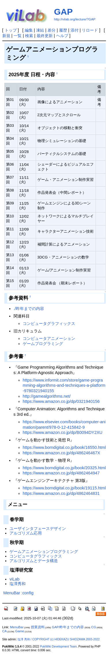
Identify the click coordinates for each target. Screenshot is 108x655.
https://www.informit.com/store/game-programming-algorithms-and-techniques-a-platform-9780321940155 (64, 385)
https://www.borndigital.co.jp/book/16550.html (64, 447)
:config (27, 593)
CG (93, 627)
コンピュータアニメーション (49, 338)
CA (4, 631)
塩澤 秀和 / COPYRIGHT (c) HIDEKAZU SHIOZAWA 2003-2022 (59, 639)
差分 (52, 30)
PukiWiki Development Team (58, 646)
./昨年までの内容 (29, 308)
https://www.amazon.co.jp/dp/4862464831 (61, 493)
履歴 (63, 30)
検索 (29, 35)
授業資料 (38, 627)
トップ (11, 30)
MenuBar (11, 593)
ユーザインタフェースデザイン (38, 528)
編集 (29, 30)
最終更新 (45, 35)
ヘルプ (62, 35)
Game (19, 631)
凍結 (40, 30)
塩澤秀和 (18, 583)
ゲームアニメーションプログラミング (44, 551)
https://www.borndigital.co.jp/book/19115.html (64, 488)
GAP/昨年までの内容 (68, 627)
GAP (63, 11)
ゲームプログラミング (43, 343)
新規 (6, 35)
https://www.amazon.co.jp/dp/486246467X (61, 453)
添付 (75, 30)
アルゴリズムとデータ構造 (34, 560)
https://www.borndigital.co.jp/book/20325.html (64, 468)
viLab (14, 579)
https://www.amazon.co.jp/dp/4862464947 (61, 473)
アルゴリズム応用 (26, 533)
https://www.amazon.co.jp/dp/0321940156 (61, 401)
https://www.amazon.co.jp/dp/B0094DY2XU (63, 432)
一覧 (18, 35)
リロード (90, 30)
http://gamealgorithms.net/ (47, 396)
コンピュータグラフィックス (49, 323)
